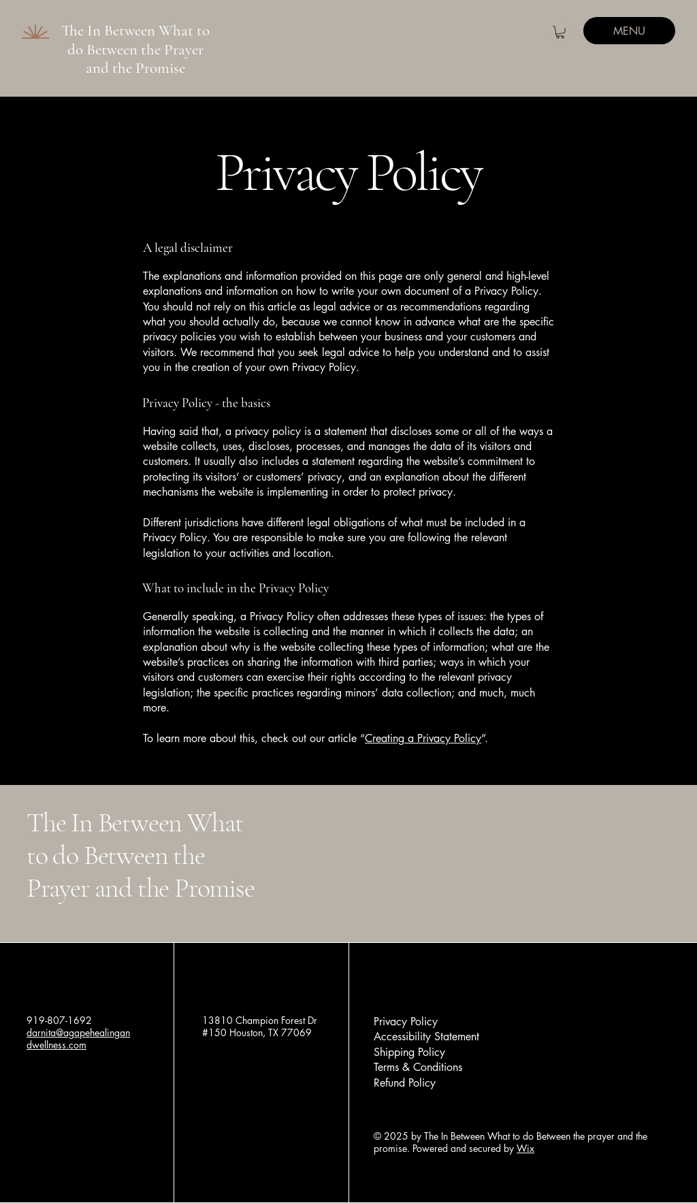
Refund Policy (405, 1083)
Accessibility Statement (426, 1036)
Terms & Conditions (418, 1067)
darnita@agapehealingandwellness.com (78, 1038)
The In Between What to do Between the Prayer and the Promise (135, 49)
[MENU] (629, 30)
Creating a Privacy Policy (423, 738)
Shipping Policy (409, 1052)
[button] (560, 32)
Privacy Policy (406, 1021)
